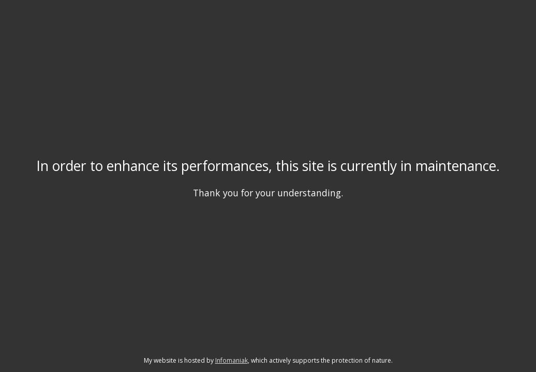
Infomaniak (231, 360)
